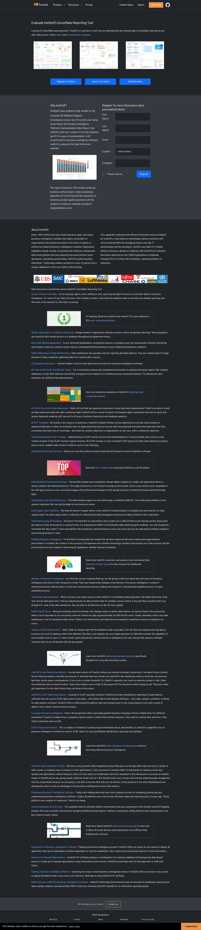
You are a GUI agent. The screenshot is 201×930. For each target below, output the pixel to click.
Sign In (141, 5)
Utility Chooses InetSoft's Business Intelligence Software (59, 882)
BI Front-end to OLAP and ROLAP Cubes (51, 370)
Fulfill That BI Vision (41, 611)
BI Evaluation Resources (43, 363)
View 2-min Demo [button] (100, 81)
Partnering (124, 919)
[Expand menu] (64, 5)
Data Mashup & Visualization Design (49, 482)
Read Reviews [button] (135, 81)
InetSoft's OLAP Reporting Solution (48, 694)
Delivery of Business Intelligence (47, 578)
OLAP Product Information (44, 727)
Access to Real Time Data (44, 294)
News (100, 919)
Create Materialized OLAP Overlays (48, 437)
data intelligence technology (120, 745)
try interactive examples (79, 35)
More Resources (100, 914)
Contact (77, 919)
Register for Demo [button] (66, 81)
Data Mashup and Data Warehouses (48, 500)
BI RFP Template (39, 422)
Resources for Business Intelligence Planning (53, 847)
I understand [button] (191, 926)
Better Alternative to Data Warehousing (50, 353)
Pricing (88, 5)
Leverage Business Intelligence (47, 713)
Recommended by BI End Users (47, 806)
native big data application (119, 656)
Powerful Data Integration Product (48, 766)
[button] (59, 5)
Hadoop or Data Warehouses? (46, 630)
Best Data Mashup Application (46, 343)
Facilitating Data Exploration (45, 597)
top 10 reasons (102, 467)
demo (59, 35)
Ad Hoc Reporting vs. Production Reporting (52, 332)
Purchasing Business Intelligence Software (52, 792)
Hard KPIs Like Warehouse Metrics (48, 672)
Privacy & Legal (148, 919)
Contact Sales (126, 5)
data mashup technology (125, 826)
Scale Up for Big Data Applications (48, 857)
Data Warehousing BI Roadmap (46, 521)
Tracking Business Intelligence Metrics (50, 871)
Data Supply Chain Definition (45, 510)
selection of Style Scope (98, 564)
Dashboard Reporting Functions (46, 451)
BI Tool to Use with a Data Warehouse (49, 408)
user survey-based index (103, 320)
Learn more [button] (74, 926)
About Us (53, 919)
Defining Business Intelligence (46, 539)
